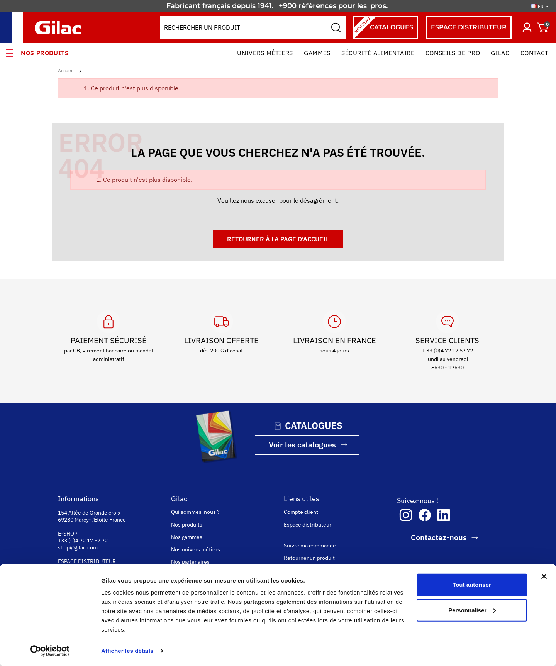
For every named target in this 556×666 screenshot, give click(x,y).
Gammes (317, 53)
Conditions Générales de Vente (322, 591)
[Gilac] (60, 27)
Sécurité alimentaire (378, 53)
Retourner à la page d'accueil (278, 239)
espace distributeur (469, 27)
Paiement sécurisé (306, 578)
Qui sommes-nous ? (195, 511)
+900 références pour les (324, 6)
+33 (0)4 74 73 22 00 (83, 568)
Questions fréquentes (310, 603)
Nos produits (45, 53)
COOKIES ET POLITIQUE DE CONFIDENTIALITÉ (412, 655)
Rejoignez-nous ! (191, 574)
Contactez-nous (439, 537)
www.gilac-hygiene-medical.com (98, 596)
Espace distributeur (307, 524)
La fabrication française (199, 607)
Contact (534, 53)
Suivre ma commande (310, 545)
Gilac (500, 53)
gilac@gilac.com (77, 575)
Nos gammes (186, 537)
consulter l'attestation (212, 655)
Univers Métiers (265, 53)
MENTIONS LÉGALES (312, 655)
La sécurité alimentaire (199, 594)
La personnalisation (195, 619)
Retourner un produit (309, 557)
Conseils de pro (452, 53)
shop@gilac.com (78, 547)
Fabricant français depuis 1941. (221, 6)
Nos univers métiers (195, 549)
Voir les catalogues (302, 444)
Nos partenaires (190, 561)
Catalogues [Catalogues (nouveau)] (383, 27)
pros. (380, 6)
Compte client (301, 511)
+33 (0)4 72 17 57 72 (83, 540)
